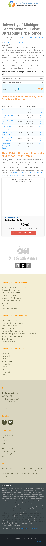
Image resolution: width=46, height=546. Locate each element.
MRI (3, 306)
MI (6, 40)
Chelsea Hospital (7, 110)
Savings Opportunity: (13, 220)
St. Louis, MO (6, 372)
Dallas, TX (5, 359)
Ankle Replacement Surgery (11, 293)
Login (3, 456)
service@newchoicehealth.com (12, 408)
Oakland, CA (6, 364)
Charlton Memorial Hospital (11, 326)
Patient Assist (6, 438)
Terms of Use (17, 454)
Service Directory (7, 435)
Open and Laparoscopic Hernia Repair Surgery (17, 287)
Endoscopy (16, 300)
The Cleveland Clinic (8, 342)
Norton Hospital (7, 339)
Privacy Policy (6, 454)
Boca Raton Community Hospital (13, 323)
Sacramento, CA (7, 369)
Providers (5, 440)
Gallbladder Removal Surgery (11, 290)
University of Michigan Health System (20, 27)
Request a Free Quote (37, 37)
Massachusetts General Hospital (12, 331)
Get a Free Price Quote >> (23, 233)
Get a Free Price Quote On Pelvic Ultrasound (23, 180)
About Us (5, 446)
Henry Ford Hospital (8, 328)
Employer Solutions (8, 451)
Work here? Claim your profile (12, 42)
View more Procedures (9, 308)
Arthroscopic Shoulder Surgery (12, 298)
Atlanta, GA (5, 353)
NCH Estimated (11, 218)
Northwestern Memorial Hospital (12, 336)
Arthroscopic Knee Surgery (11, 295)
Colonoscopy (6, 300)
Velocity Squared (40, 541)
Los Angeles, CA (7, 361)
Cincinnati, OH (6, 356)
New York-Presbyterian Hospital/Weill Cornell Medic (19, 334)
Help (3, 448)
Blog (3, 443)
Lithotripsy (5, 303)
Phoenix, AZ (5, 367)
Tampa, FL (5, 375)
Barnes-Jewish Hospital (9, 320)
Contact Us (10, 448)
